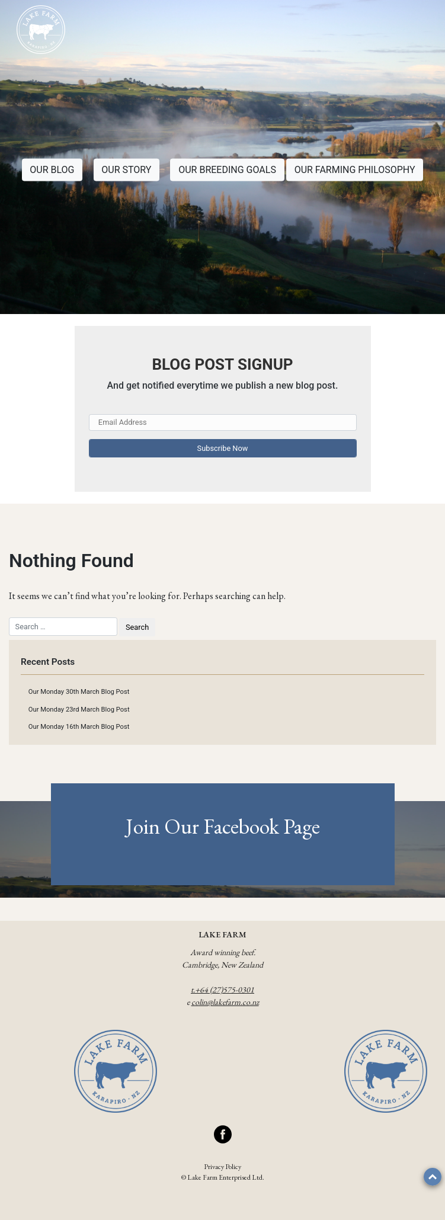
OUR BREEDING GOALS (227, 169)
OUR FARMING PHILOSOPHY (354, 169)
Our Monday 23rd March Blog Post (79, 709)
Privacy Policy (222, 1166)
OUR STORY (126, 169)
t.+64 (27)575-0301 (222, 989)
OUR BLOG (52, 169)
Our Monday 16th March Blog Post (79, 727)
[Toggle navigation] (415, 31)
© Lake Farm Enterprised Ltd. (222, 1177)
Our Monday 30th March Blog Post (79, 692)
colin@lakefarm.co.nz (225, 1002)
